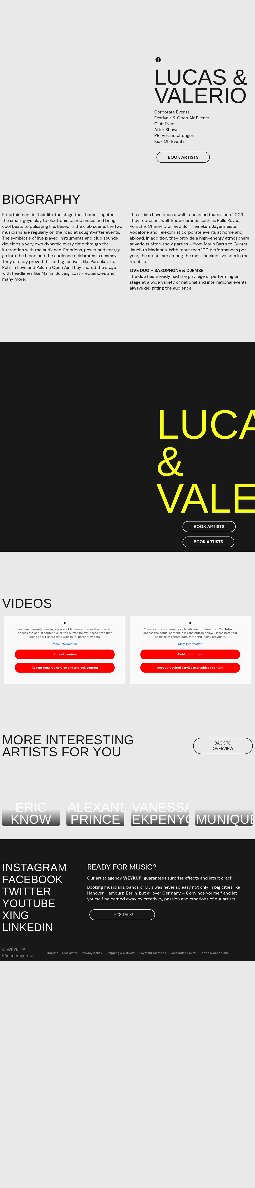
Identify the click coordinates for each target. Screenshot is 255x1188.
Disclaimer (70, 953)
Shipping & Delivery (121, 953)
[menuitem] (233, 952)
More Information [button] (65, 644)
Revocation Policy (182, 953)
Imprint (54, 953)
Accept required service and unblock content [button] (65, 667)
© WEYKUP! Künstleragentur (18, 952)
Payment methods (152, 953)
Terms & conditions (213, 953)
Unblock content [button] (65, 654)
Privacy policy (93, 953)
